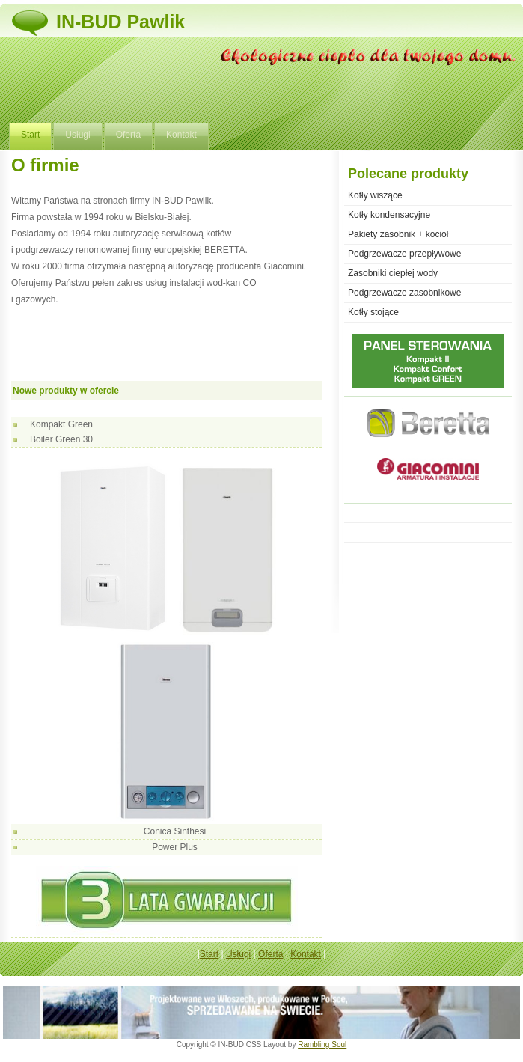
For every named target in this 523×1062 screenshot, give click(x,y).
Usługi (77, 134)
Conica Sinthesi (175, 831)
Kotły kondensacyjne (389, 215)
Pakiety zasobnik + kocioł (398, 234)
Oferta (128, 134)
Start (30, 134)
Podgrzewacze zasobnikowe (404, 292)
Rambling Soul (322, 1044)
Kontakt (181, 134)
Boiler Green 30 (61, 439)
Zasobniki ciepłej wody (393, 273)
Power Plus (175, 847)
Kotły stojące (373, 312)
